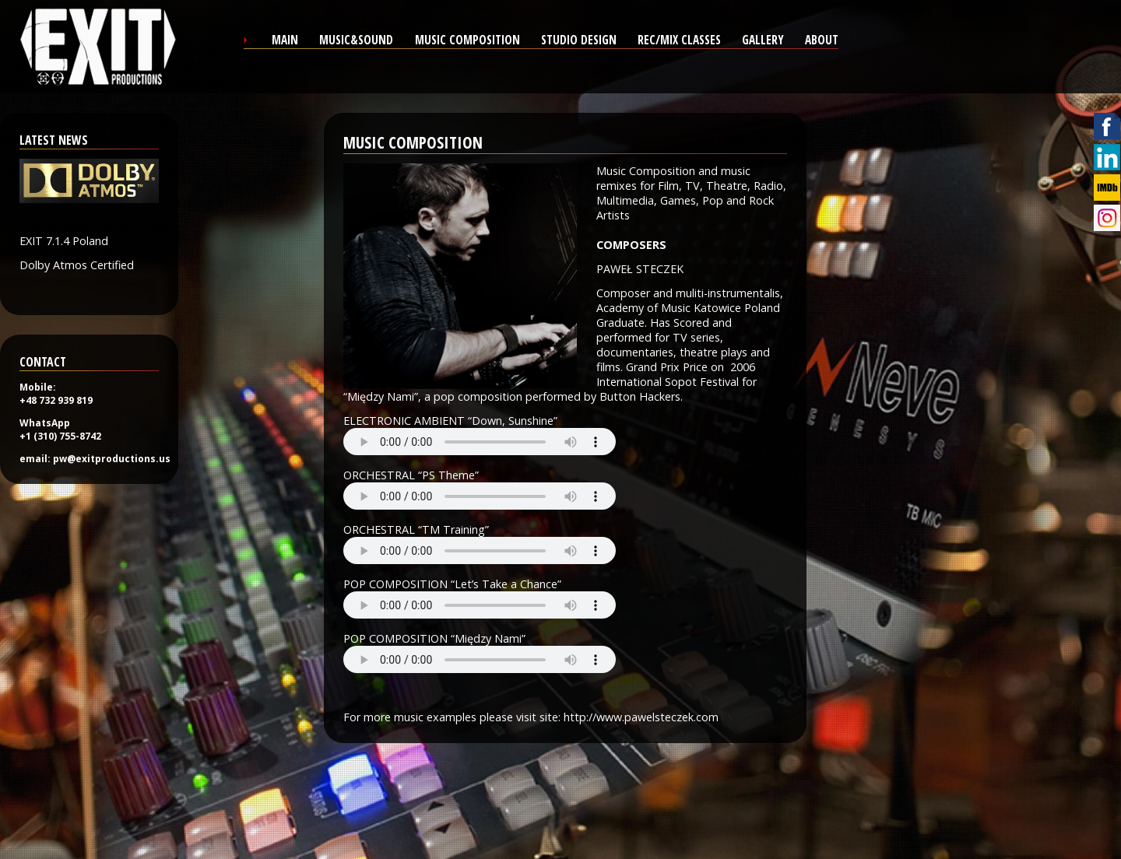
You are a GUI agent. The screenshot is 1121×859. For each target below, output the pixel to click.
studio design (579, 39)
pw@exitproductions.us (111, 458)
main (285, 39)
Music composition (467, 39)
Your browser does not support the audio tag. (479, 441)
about (821, 39)
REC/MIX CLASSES (679, 39)
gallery (763, 39)
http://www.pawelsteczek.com (641, 717)
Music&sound (356, 39)
